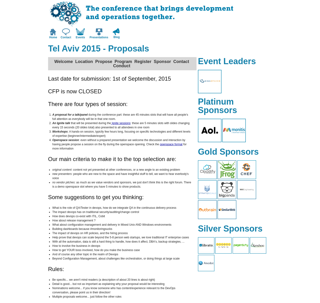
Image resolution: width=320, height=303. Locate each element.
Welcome (63, 61)
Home (53, 37)
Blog (117, 37)
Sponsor (162, 61)
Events (80, 37)
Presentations (99, 37)
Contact (66, 37)
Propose (103, 61)
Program (123, 61)
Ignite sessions (121, 123)
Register (142, 61)
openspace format (171, 144)
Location (84, 61)
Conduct (121, 65)
